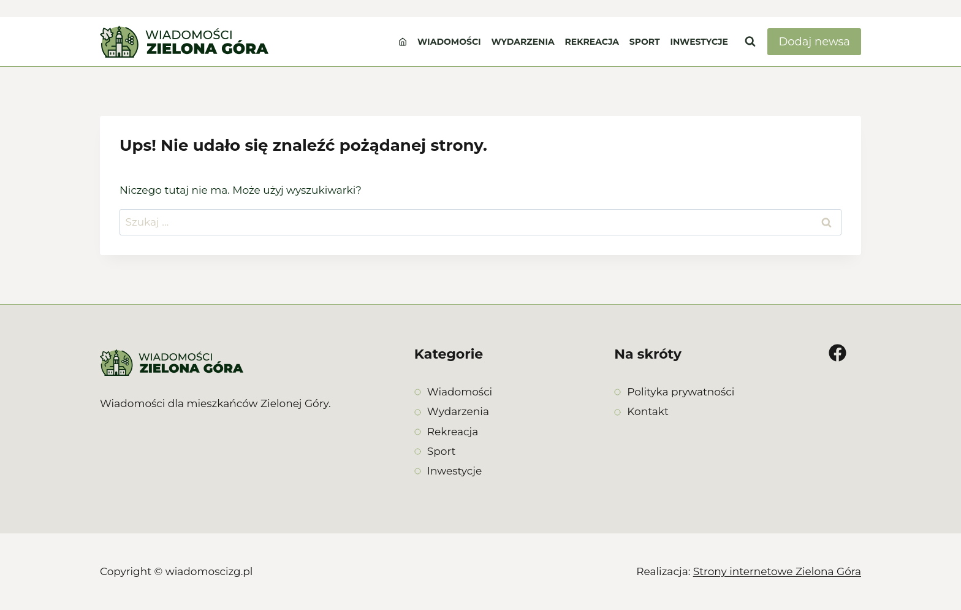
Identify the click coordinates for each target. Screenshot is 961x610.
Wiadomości (449, 41)
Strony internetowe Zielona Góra (777, 571)
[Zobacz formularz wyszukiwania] (750, 42)
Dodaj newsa (814, 41)
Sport (644, 41)
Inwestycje (699, 41)
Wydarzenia (522, 41)
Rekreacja (592, 41)
